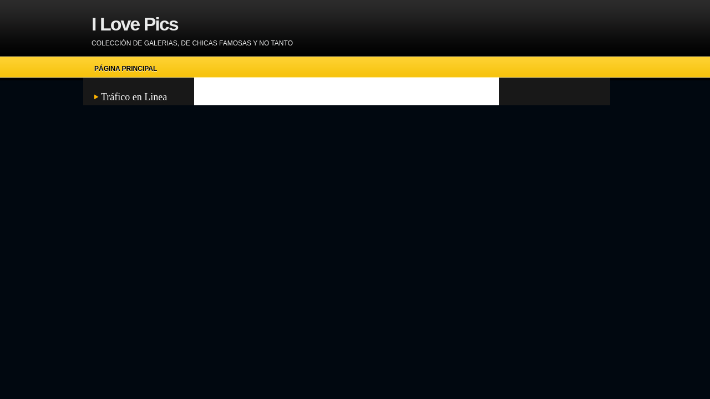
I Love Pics (135, 23)
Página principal (125, 69)
